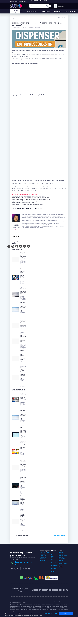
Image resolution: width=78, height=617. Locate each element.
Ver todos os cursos (60, 535)
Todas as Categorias (15, 11)
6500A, (41, 199)
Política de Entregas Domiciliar (61, 562)
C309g (41, 204)
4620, (38, 197)
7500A (48, 199)
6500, (37, 199)
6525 (48, 197)
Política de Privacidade (50, 613)
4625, (41, 197)
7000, (45, 199)
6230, (31, 201)
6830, (35, 201)
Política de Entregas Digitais (62, 565)
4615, (34, 197)
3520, (28, 197)
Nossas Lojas (43, 557)
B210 (33, 202)
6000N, (33, 199)
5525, (45, 197)
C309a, (37, 204)
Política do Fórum (62, 555)
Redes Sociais (43, 558)
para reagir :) (36, 208)
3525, (31, 197)
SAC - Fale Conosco (44, 552)
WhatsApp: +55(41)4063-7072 (23, 563)
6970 (42, 201)
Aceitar (66, 613)
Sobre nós (42, 554)
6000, (29, 199)
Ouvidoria (42, 560)
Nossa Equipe (43, 555)
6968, (39, 201)
